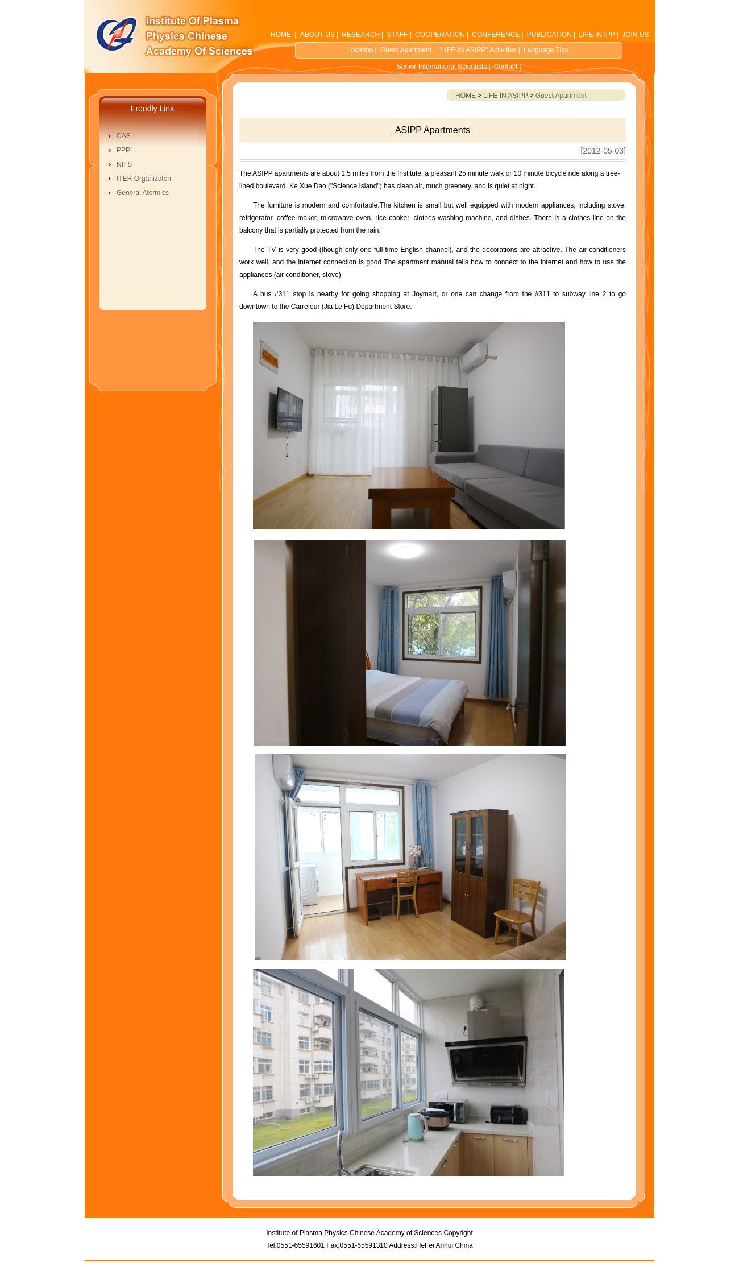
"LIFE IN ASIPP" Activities (477, 50)
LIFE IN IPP (597, 35)
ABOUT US (317, 35)
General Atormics (143, 193)
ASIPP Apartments (432, 130)
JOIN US (635, 35)
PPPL (125, 150)
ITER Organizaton (144, 179)
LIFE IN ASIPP (505, 96)
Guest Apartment (405, 50)
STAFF (397, 35)
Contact (505, 67)
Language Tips (546, 50)
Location (360, 50)
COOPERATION (440, 35)
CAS (124, 136)
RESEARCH (361, 35)
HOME (281, 35)
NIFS (124, 164)
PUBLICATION (549, 35)
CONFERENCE (496, 35)
